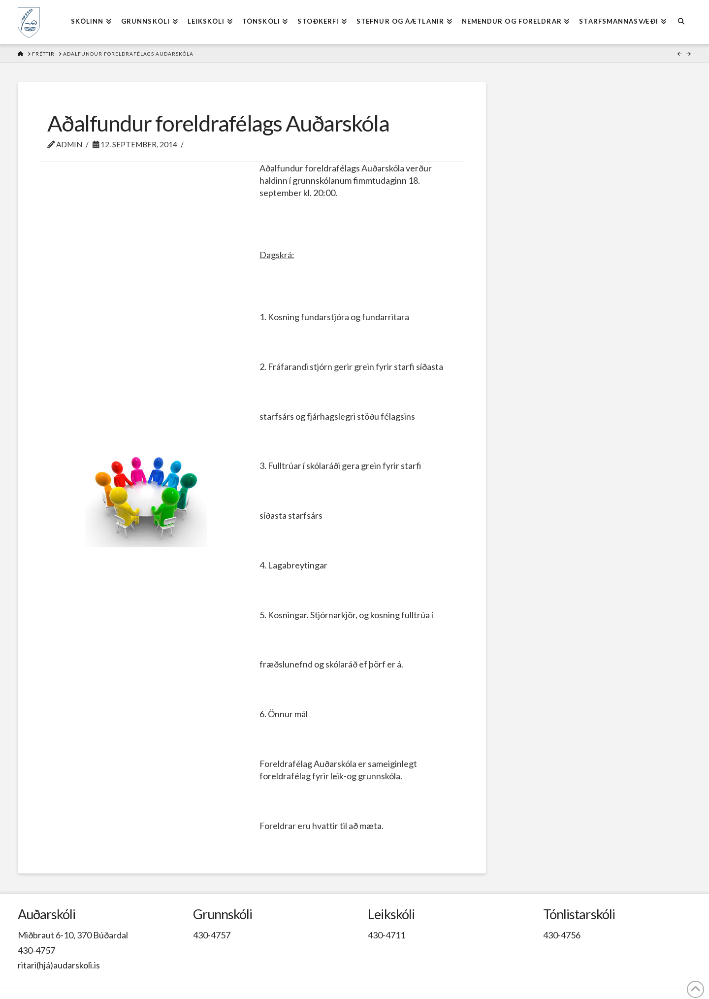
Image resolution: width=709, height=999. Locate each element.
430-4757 (36, 950)
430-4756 (561, 935)
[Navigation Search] (681, 22)
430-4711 (386, 935)
